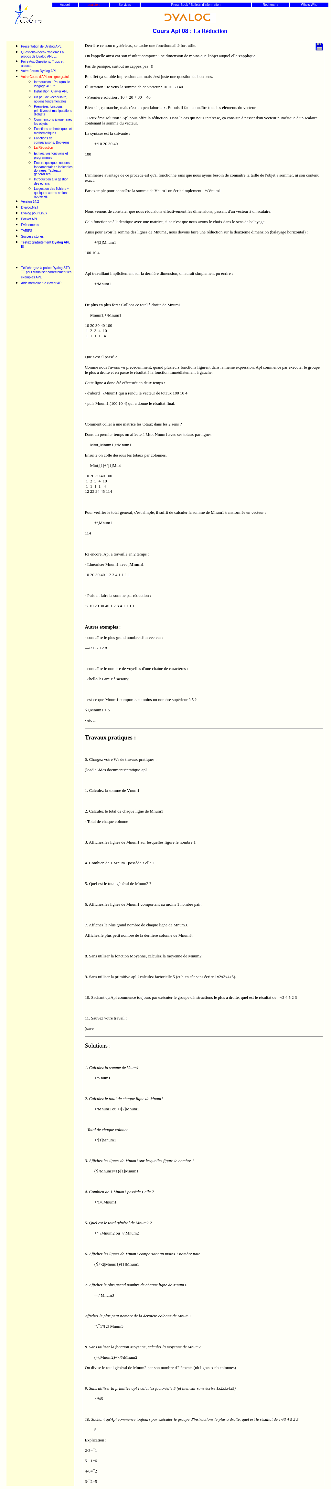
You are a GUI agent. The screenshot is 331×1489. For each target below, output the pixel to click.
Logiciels (94, 4)
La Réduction (43, 147)
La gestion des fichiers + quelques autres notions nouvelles (51, 192)
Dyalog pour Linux (34, 213)
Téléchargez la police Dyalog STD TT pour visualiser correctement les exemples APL (46, 272)
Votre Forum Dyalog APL (39, 71)
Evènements (30, 225)
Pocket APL (29, 219)
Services (125, 4)
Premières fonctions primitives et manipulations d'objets (53, 110)
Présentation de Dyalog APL (41, 46)
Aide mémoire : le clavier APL (42, 283)
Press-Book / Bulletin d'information (196, 4)
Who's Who (309, 4)
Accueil (65, 4)
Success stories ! (33, 236)
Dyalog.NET (29, 207)
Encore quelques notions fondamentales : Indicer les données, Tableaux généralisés (53, 168)
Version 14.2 (30, 201)
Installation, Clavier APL (51, 91)
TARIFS (26, 230)
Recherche (270, 4)
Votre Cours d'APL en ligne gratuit (45, 77)
